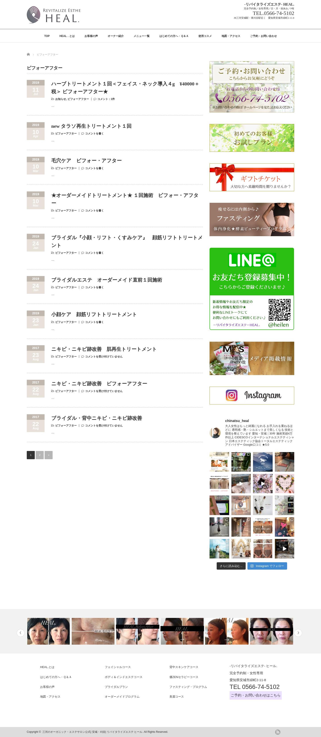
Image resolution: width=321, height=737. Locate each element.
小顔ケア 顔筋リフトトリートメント (94, 314)
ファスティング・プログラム (188, 686)
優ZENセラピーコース (183, 677)
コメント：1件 (106, 99)
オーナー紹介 (116, 36)
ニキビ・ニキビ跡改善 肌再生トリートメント (104, 349)
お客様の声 (91, 36)
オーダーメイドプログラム (122, 696)
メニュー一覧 (142, 36)
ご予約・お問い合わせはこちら (256, 695)
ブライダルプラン (116, 686)
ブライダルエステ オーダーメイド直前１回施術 (106, 280)
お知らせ (60, 99)
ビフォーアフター (78, 99)
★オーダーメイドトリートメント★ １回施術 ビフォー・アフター (125, 199)
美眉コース (176, 696)
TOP (46, 36)
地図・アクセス (231, 36)
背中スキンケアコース (183, 667)
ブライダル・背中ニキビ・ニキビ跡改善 (96, 418)
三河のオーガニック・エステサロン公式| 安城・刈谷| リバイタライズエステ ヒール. (92, 731)
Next (298, 633)
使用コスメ (205, 36)
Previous (21, 633)
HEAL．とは (67, 36)
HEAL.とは (47, 667)
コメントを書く (94, 133)
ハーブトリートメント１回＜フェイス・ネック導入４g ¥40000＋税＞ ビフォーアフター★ (125, 87)
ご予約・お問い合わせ (263, 36)
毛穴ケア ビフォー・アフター (86, 160)
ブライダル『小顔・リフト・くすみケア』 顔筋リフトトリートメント (127, 241)
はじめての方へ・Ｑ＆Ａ (174, 36)
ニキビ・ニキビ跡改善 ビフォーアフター (99, 383)
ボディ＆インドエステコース (123, 677)
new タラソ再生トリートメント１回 (91, 126)
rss (277, 732)
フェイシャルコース (118, 667)
